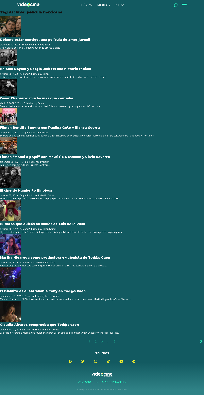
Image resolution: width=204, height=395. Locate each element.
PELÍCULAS (86, 5)
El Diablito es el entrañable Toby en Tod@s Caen (43, 291)
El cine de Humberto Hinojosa (26, 190)
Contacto (84, 382)
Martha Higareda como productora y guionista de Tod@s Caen (55, 258)
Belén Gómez (48, 195)
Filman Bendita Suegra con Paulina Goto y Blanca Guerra (50, 128)
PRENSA (119, 5)
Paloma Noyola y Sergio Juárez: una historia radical (45, 69)
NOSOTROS (103, 5)
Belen (47, 44)
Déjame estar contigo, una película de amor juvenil (45, 40)
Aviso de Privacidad (114, 382)
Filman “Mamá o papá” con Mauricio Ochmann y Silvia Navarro (55, 157)
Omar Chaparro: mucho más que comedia (36, 98)
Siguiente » (201, 341)
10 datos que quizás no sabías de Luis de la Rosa (42, 224)
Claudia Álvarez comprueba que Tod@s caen (39, 325)
